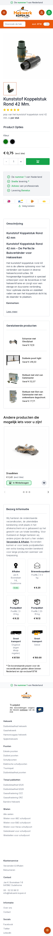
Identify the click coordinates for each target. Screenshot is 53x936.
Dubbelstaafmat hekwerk (15, 726)
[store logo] (23, 12)
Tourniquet (8, 768)
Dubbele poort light (31, 358)
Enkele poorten (10, 751)
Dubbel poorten (10, 755)
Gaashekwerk (9, 730)
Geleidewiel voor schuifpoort (17, 831)
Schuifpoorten (10, 760)
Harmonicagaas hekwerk (15, 734)
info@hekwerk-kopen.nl (14, 893)
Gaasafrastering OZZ (13, 793)
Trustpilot (15, 705)
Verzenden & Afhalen (17, 541)
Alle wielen (8, 814)
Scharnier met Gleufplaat (29, 340)
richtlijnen (24, 710)
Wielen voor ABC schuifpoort (17, 818)
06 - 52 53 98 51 (11, 890)
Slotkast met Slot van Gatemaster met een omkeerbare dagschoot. (34, 395)
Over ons (7, 908)
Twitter (6, 928)
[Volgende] (48, 492)
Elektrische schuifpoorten (15, 764)
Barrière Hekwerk (11, 802)
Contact (7, 912)
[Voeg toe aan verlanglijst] (44, 482)
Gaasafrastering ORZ (13, 797)
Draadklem (12, 473)
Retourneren (9, 870)
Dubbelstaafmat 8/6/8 (13, 789)
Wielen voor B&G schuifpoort (17, 822)
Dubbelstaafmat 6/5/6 (13, 785)
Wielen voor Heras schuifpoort (17, 827)
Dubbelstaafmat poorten (14, 772)
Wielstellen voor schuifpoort (16, 835)
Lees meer (12, 311)
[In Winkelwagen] (18, 483)
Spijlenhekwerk (10, 739)
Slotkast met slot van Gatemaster (32, 376)
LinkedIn (7, 933)
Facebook (8, 924)
